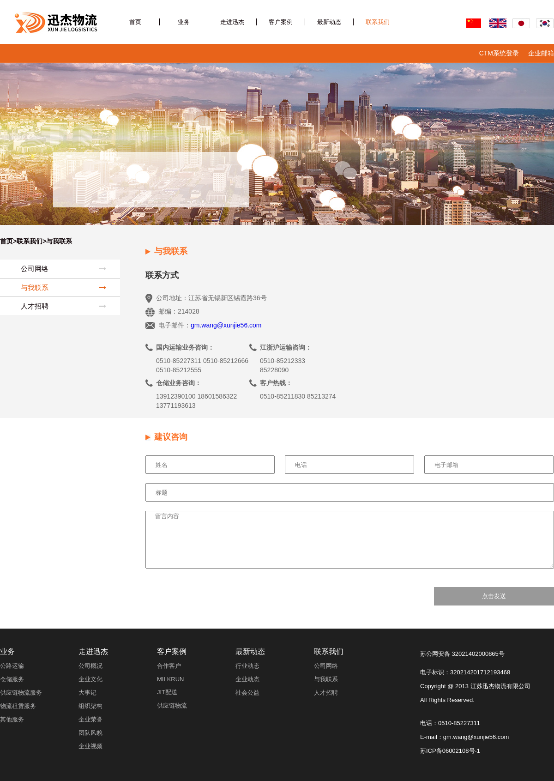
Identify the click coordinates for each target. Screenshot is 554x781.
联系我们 (378, 21)
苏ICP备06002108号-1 (450, 750)
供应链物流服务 (21, 692)
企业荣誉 (90, 719)
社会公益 (247, 692)
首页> (8, 241)
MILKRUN (170, 679)
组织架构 (90, 705)
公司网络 (63, 269)
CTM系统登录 (499, 53)
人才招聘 (63, 306)
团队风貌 (90, 732)
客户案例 (281, 21)
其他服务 (12, 719)
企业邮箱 (541, 53)
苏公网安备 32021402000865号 (462, 653)
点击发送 (494, 596)
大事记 (87, 692)
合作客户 (169, 665)
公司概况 (90, 665)
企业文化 (90, 679)
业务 (184, 21)
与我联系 (63, 287)
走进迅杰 (232, 21)
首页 (135, 21)
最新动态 (329, 21)
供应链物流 (172, 705)
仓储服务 (12, 679)
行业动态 (247, 665)
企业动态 (247, 679)
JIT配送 (167, 692)
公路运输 (12, 665)
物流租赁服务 (18, 705)
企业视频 (90, 746)
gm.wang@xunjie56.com (226, 325)
